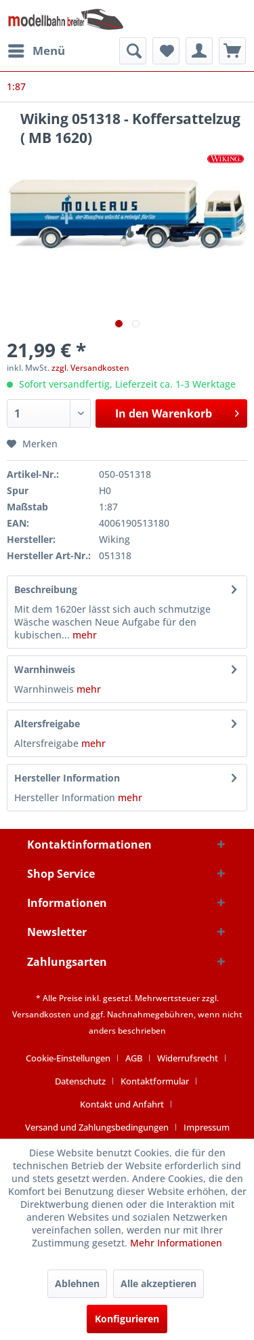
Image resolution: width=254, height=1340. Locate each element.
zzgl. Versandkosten (90, 367)
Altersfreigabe (47, 723)
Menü (36, 49)
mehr (83, 634)
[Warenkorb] (232, 50)
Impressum (207, 1127)
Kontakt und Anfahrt (122, 1104)
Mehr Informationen (176, 1242)
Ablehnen (77, 1283)
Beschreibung (45, 589)
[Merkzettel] (165, 50)
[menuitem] (36, 50)
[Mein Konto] (199, 50)
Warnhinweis (44, 669)
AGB (133, 1058)
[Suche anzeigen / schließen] (132, 50)
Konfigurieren (127, 1318)
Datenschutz (80, 1081)
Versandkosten (41, 1014)
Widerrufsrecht (187, 1058)
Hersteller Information (67, 777)
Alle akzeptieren (158, 1283)
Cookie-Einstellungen (68, 1058)
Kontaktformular (155, 1081)
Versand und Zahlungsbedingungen (97, 1127)
